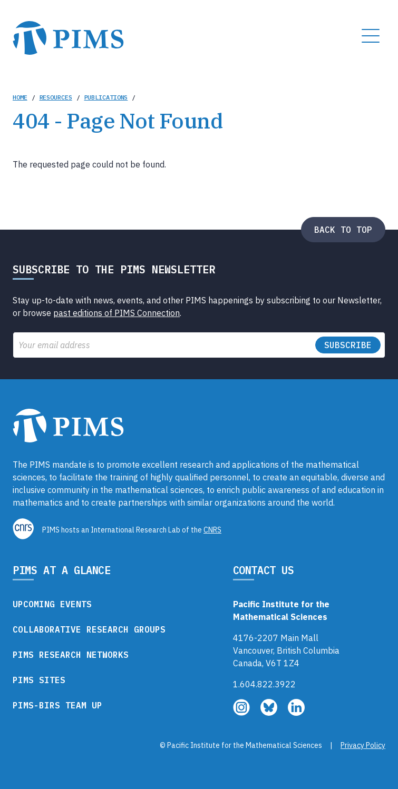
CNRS (212, 530)
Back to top (343, 229)
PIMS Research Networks (71, 654)
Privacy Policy (363, 745)
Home (20, 97)
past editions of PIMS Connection (116, 313)
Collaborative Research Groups (89, 629)
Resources (56, 97)
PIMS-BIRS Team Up (57, 705)
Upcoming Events (52, 604)
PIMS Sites (39, 680)
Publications (106, 97)
